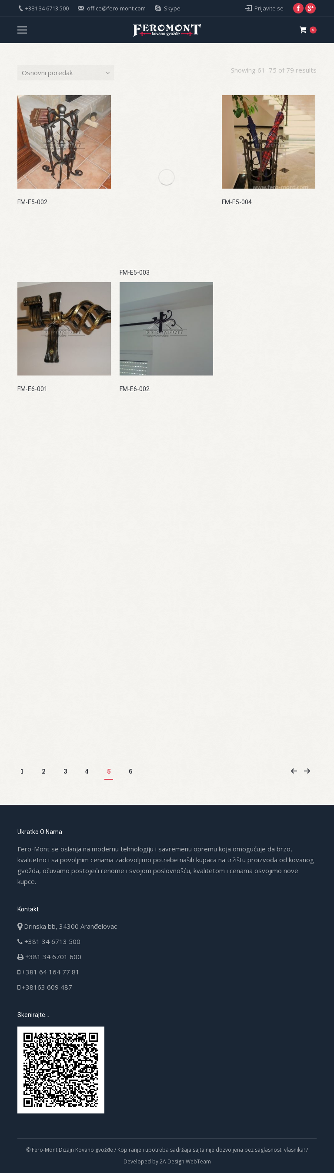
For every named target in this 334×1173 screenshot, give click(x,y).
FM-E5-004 (237, 202)
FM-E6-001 (32, 388)
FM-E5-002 (32, 202)
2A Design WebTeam (185, 1161)
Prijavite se (269, 8)
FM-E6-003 (237, 388)
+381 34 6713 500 (47, 8)
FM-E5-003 (135, 272)
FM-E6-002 (135, 388)
